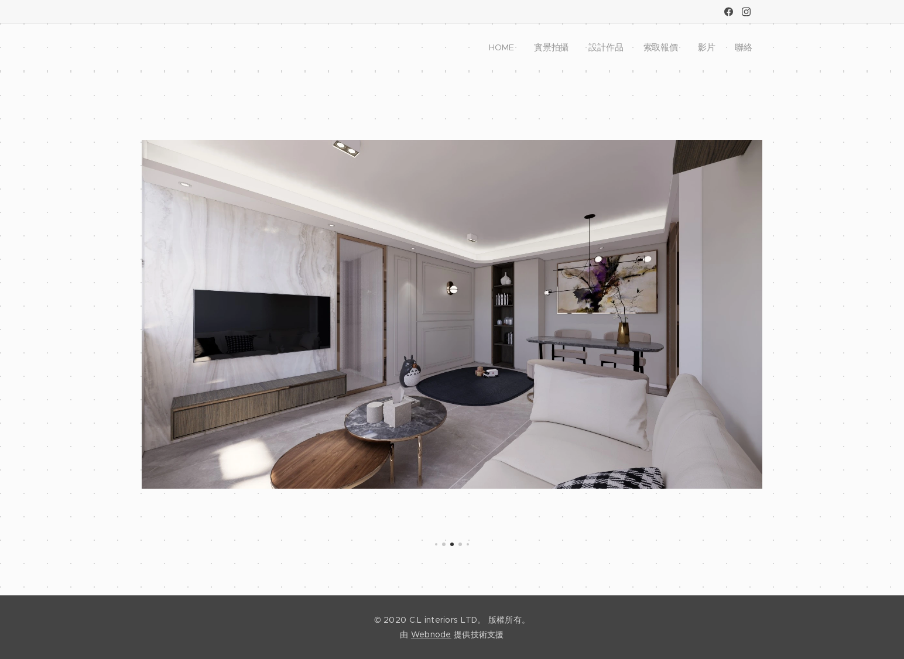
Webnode (431, 634)
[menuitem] (506, 47)
